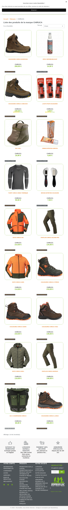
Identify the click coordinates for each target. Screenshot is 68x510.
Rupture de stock (10, 428)
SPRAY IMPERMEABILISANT (50, 59)
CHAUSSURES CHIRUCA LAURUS (50, 416)
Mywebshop (54, 507)
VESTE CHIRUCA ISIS (18, 237)
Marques (22, 503)
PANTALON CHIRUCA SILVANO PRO (50, 237)
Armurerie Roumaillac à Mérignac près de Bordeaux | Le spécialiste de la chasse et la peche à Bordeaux (41, 485)
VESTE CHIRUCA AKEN (18, 282)
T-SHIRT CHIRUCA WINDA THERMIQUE (18, 193)
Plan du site (39, 477)
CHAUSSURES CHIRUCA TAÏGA (50, 326)
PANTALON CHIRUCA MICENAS (50, 371)
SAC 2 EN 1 (18, 148)
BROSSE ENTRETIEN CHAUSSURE (50, 193)
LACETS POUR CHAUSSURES (50, 103)
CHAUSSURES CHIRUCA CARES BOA (18, 103)
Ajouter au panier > (42, 71)
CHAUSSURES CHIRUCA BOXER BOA (18, 59)
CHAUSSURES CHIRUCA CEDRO (18, 326)
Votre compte (9, 463)
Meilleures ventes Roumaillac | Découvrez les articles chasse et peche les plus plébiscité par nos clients (26, 496)
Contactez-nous (41, 475)
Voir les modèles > (10, 71)
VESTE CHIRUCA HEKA (18, 371)
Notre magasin (40, 473)
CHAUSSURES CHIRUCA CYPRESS (50, 282)
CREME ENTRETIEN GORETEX (50, 148)
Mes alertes (7, 481)
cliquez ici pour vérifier (56, 491)
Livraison (38, 466)
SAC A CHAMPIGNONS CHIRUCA (18, 416)
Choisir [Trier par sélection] (54, 26)
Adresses (6, 475)
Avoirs (5, 473)
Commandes (7, 470)
